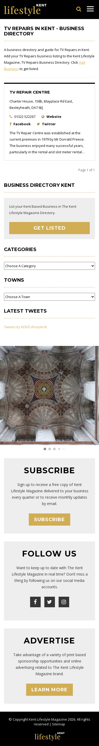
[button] (45, 449)
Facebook (22, 124)
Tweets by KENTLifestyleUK (25, 327)
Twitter (49, 124)
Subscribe (49, 519)
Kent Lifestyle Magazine (48, 719)
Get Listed (50, 228)
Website (53, 116)
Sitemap (58, 724)
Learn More (49, 690)
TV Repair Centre (30, 92)
